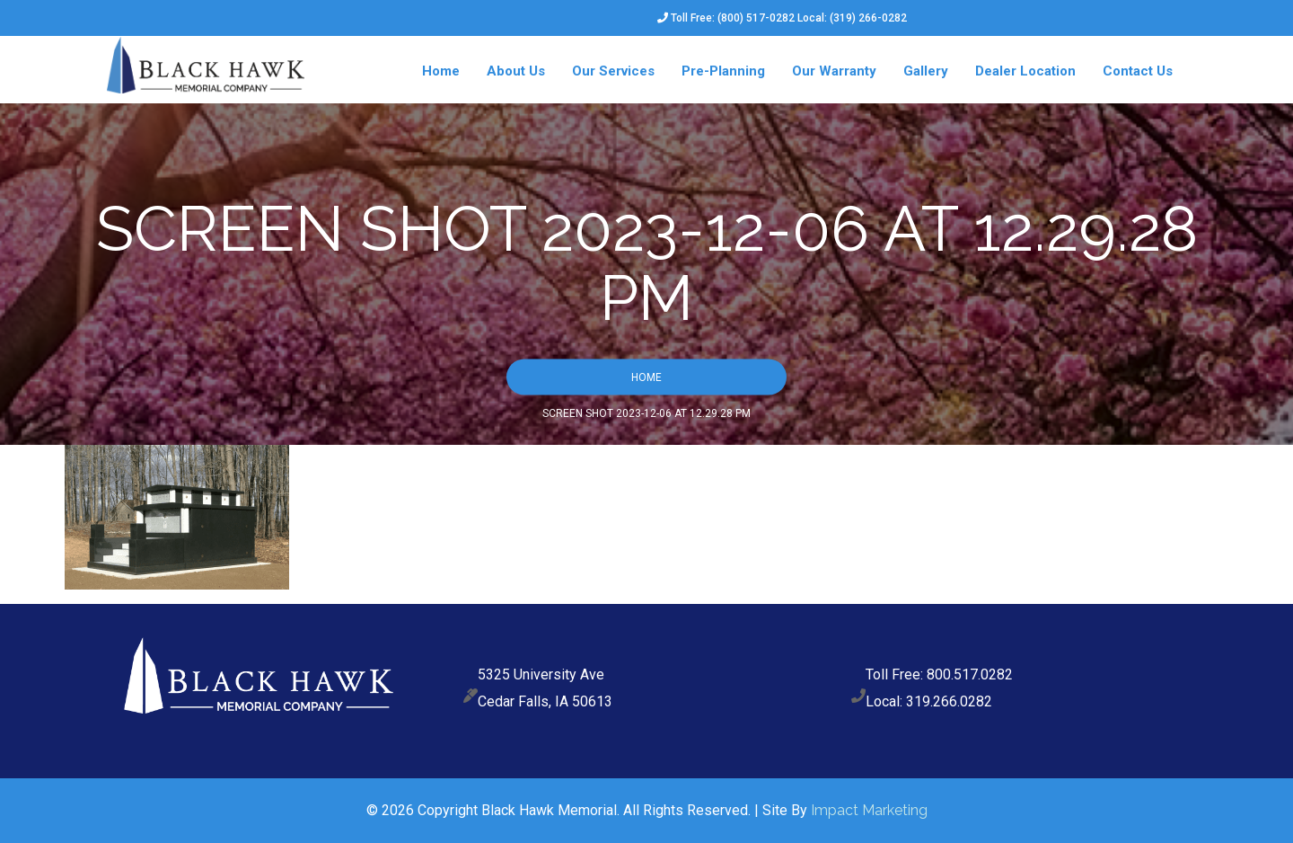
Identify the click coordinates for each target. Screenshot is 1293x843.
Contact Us (1138, 71)
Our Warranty (834, 71)
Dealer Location (1025, 71)
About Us (516, 71)
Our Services (613, 71)
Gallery (925, 71)
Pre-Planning (723, 71)
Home (441, 71)
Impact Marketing (869, 810)
